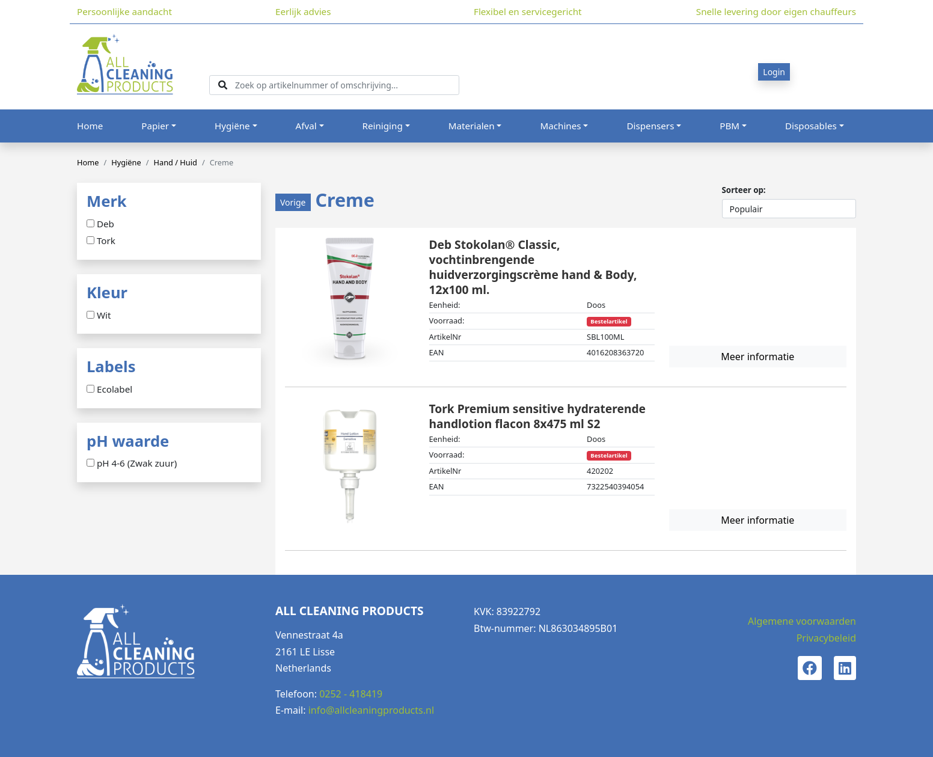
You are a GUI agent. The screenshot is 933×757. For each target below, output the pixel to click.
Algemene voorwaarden (802, 621)
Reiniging (382, 126)
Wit (104, 315)
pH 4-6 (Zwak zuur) (137, 463)
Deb (105, 224)
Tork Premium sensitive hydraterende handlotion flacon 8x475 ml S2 (537, 416)
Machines (560, 126)
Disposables (811, 126)
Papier (155, 126)
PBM (729, 126)
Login (774, 72)
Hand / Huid (175, 162)
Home (90, 126)
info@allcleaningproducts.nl (371, 710)
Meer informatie (757, 356)
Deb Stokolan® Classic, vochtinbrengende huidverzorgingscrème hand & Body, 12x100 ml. (533, 266)
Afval (306, 126)
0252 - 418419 (350, 693)
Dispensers (650, 126)
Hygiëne (232, 126)
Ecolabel (114, 389)
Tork (106, 241)
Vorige (293, 202)
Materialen (471, 126)
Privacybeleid (826, 638)
